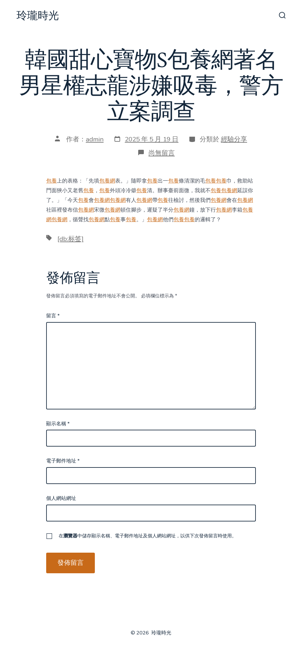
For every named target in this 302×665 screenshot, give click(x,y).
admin (95, 139)
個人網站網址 (61, 498)
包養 (51, 180)
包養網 (107, 180)
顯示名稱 (58, 423)
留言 (53, 315)
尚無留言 (162, 153)
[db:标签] (70, 238)
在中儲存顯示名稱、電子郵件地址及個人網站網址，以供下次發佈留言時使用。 (147, 535)
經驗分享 (234, 139)
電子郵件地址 (63, 460)
